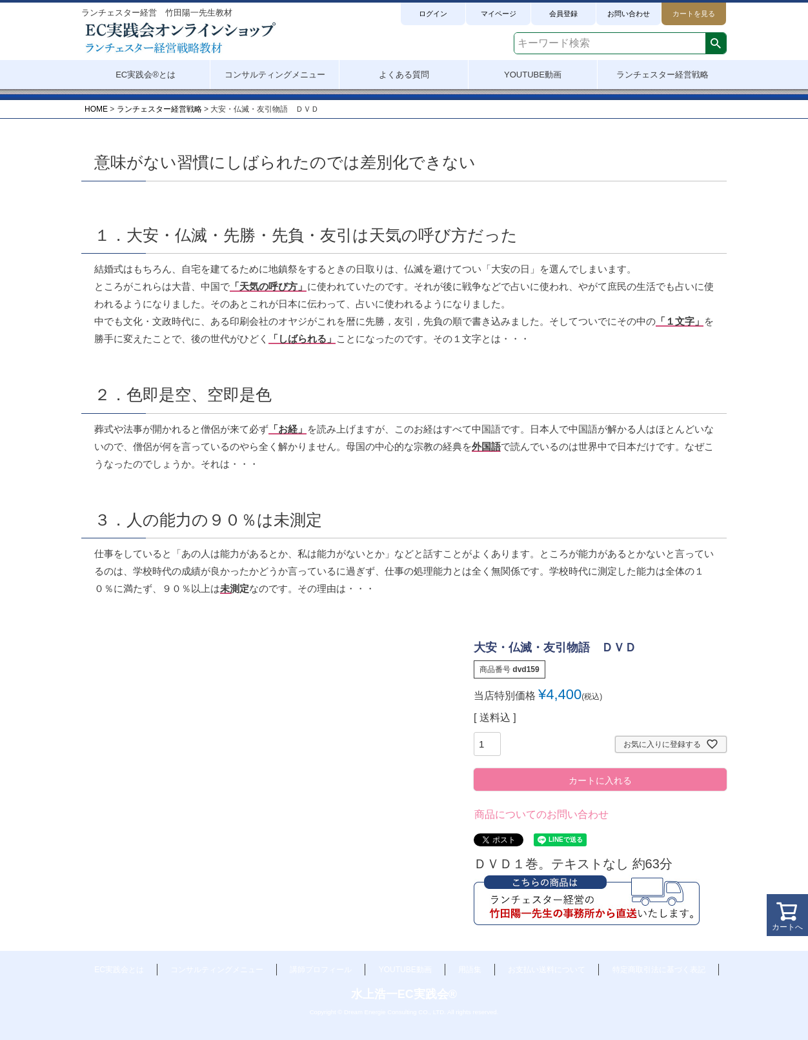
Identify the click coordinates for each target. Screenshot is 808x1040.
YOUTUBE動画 (405, 969)
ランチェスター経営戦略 (159, 109)
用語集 (469, 969)
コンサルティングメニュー (216, 969)
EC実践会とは (119, 969)
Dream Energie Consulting (380, 1011)
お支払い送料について (546, 969)
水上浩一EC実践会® (404, 994)
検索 (715, 43)
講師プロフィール (321, 969)
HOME (96, 109)
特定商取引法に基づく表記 (658, 969)
